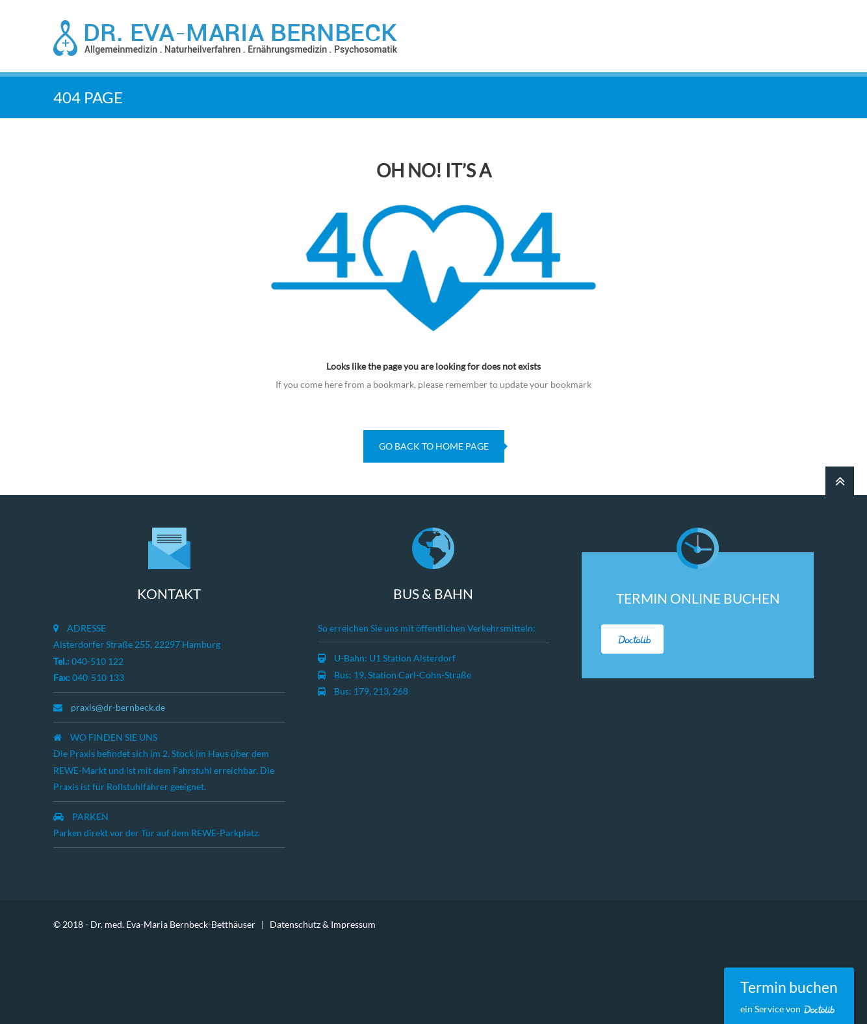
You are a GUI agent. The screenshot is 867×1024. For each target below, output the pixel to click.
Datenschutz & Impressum (323, 924)
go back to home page (434, 446)
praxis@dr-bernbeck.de (118, 707)
